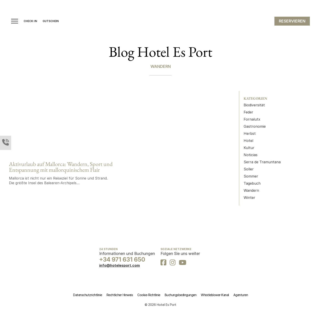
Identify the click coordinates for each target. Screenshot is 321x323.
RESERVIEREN (292, 21)
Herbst (250, 133)
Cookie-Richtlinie (148, 295)
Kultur (249, 147)
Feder (248, 112)
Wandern (251, 190)
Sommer (251, 176)
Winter (249, 197)
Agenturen (240, 295)
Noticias (250, 155)
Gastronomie (255, 126)
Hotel (248, 140)
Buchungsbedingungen (181, 295)
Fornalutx (252, 119)
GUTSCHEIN (51, 21)
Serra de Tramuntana (262, 162)
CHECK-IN (30, 21)
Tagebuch (252, 183)
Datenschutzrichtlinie (87, 295)
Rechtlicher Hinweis (120, 295)
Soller (249, 169)
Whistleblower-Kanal (215, 295)
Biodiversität (254, 105)
